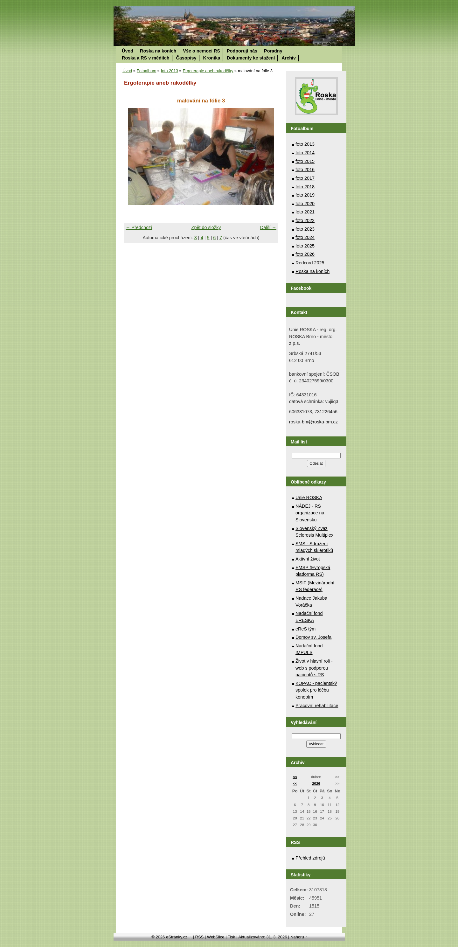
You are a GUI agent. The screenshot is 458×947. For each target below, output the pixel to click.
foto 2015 (305, 161)
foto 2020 (305, 203)
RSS (199, 937)
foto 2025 (305, 245)
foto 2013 (169, 70)
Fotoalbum (146, 70)
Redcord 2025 (309, 262)
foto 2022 (305, 220)
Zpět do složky (206, 227)
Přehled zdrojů (310, 857)
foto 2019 (305, 195)
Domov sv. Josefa (313, 637)
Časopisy (186, 57)
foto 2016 (305, 169)
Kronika (211, 57)
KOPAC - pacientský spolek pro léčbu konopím (316, 690)
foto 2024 (305, 237)
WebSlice (216, 937)
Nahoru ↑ (298, 937)
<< (295, 777)
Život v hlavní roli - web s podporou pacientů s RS (314, 667)
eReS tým (305, 628)
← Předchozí (139, 227)
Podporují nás (242, 50)
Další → (268, 227)
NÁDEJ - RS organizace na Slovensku (309, 513)
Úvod (127, 50)
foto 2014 (305, 152)
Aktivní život (307, 558)
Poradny (273, 50)
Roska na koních (158, 50)
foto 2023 (305, 229)
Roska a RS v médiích (146, 57)
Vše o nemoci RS (201, 50)
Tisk (231, 937)
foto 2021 (305, 211)
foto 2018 (305, 186)
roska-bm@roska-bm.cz (313, 421)
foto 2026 (305, 254)
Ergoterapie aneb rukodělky (208, 70)
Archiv (288, 57)
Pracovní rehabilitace (316, 705)
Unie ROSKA (308, 497)
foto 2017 (305, 178)
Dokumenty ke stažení (251, 57)
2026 (316, 783)
